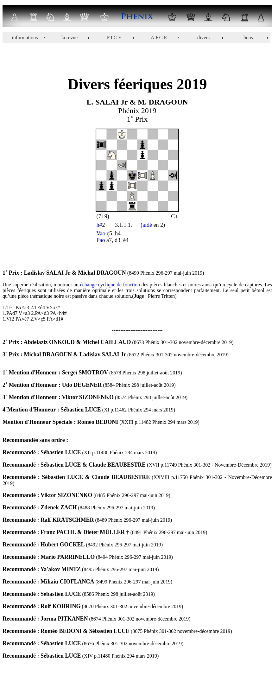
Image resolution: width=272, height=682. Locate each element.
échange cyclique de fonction (110, 284)
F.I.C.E (114, 37)
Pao (101, 240)
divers (203, 37)
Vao (101, 233)
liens (248, 37)
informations (25, 37)
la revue (69, 37)
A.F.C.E (159, 37)
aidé (147, 225)
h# (99, 225)
